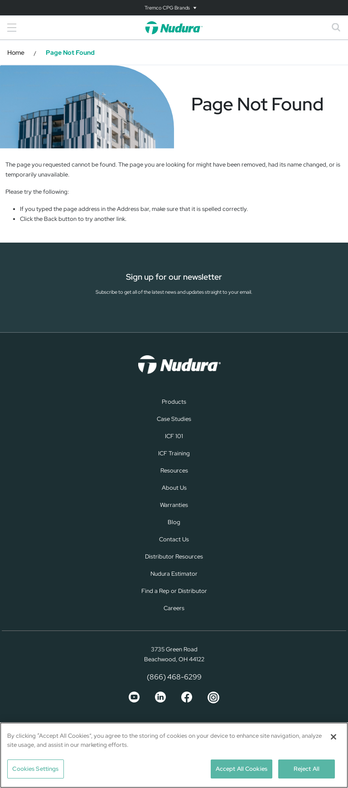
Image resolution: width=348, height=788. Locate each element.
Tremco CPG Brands (167, 8)
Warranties (174, 505)
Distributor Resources (174, 556)
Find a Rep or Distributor (174, 591)
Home (15, 52)
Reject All (306, 769)
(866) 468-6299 (174, 677)
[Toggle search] (336, 27)
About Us (174, 488)
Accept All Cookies (241, 769)
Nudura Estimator (174, 574)
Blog (174, 522)
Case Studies (174, 419)
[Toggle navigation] (174, 7)
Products (174, 402)
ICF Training (174, 453)
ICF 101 (174, 436)
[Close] (333, 737)
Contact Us (174, 539)
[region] (174, 755)
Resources (174, 470)
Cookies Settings (35, 769)
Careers (174, 608)
